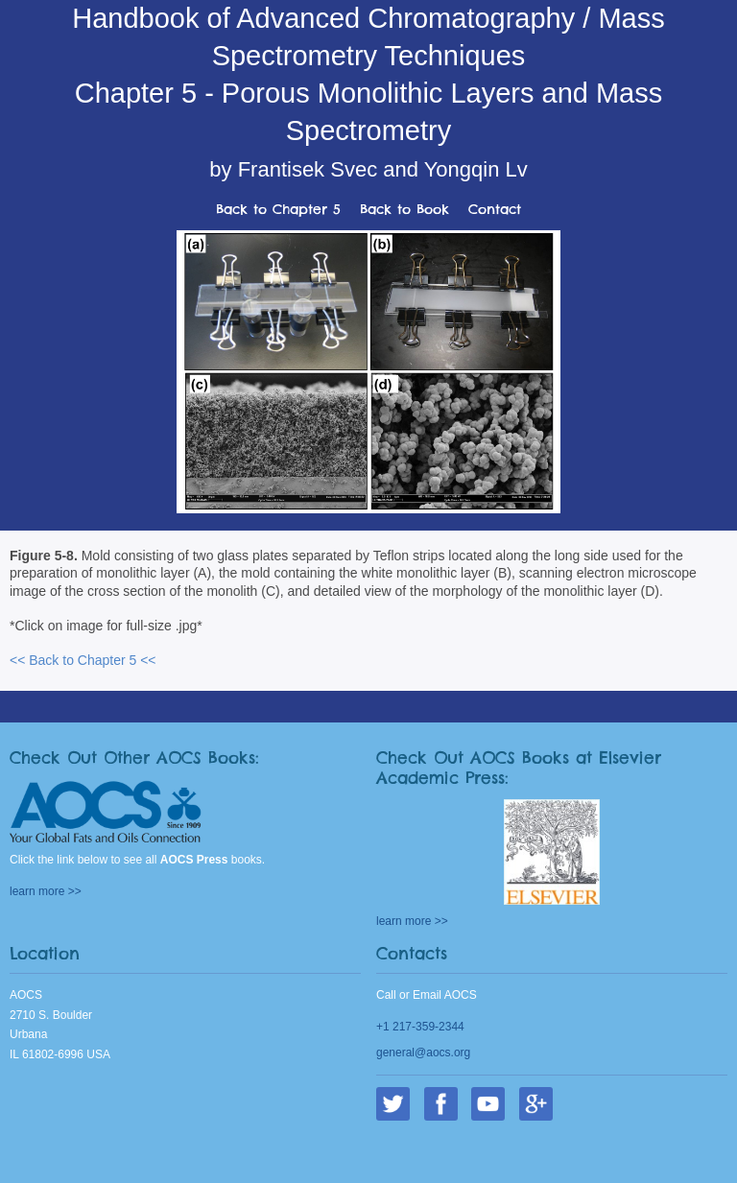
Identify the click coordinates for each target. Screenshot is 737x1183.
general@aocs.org (423, 1052)
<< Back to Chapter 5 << (83, 660)
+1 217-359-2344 (420, 1026)
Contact (494, 209)
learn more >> (46, 891)
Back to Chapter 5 (278, 209)
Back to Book (404, 209)
